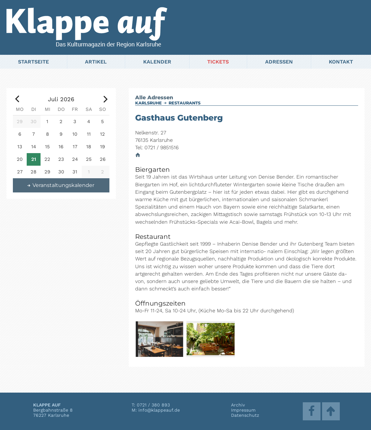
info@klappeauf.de (159, 410)
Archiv (238, 404)
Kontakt (341, 62)
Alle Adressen (154, 97)
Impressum (243, 410)
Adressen (279, 62)
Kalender (157, 62)
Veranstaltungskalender (60, 185)
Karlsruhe (148, 103)
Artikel (96, 62)
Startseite (33, 62)
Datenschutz (245, 415)
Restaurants (184, 103)
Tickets (218, 62)
